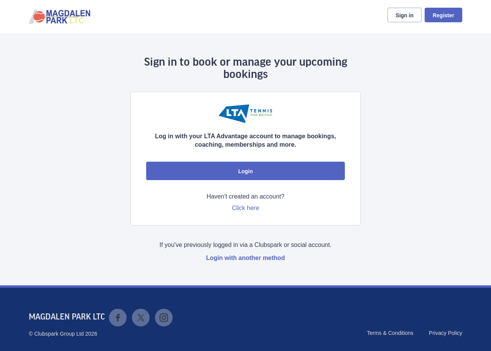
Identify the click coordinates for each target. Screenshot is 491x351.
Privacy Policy (445, 333)
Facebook (118, 317)
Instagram (164, 317)
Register (443, 15)
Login (245, 171)
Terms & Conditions (390, 333)
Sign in (404, 15)
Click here (245, 208)
